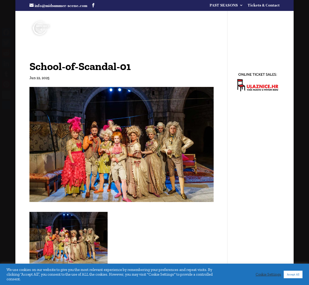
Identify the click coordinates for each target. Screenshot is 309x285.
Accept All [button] (293, 274)
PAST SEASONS (224, 5)
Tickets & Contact (264, 5)
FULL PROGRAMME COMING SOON (225, 18)
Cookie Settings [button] (268, 274)
